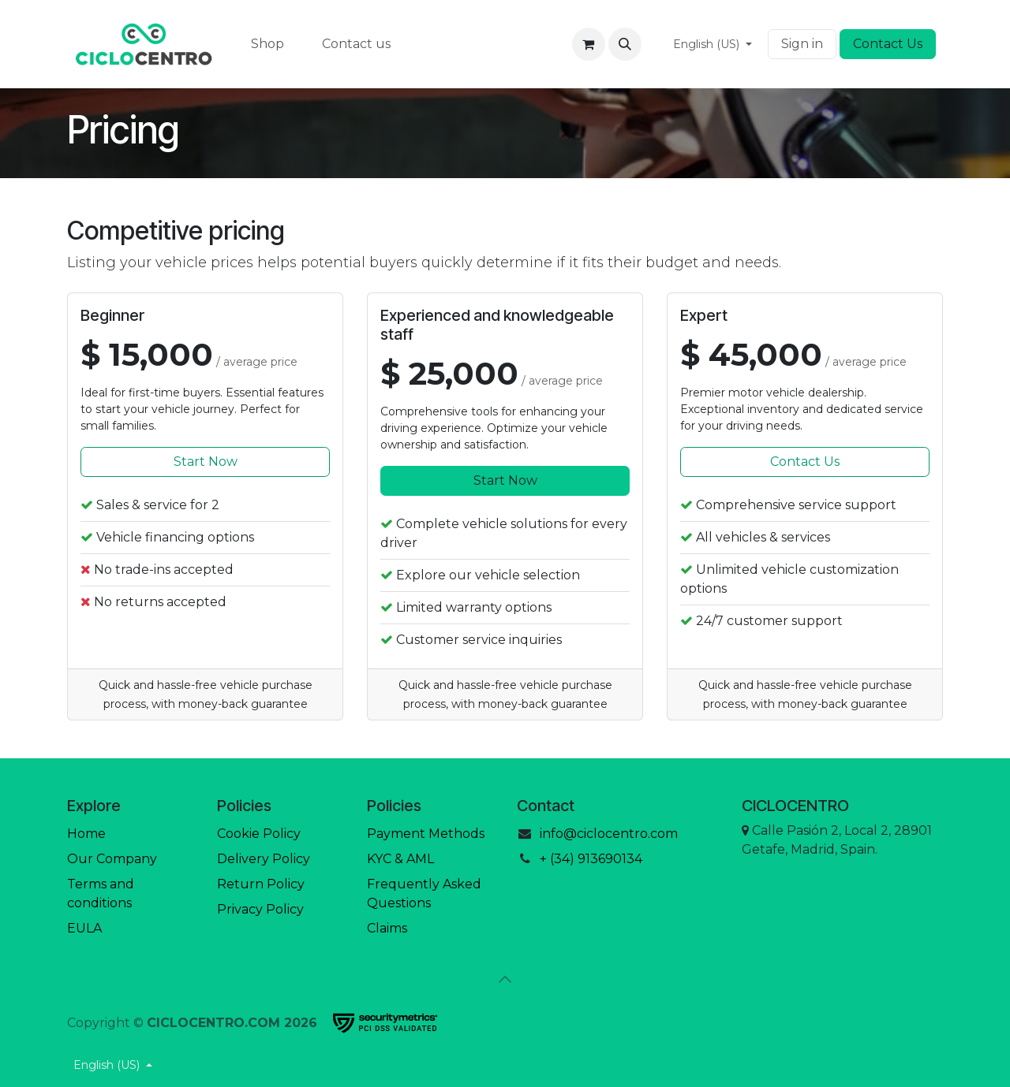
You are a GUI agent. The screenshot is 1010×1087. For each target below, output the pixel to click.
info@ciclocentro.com (609, 833)
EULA (84, 928)
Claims (387, 928)
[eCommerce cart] (588, 44)
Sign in (802, 43)
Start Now (206, 461)
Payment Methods (425, 833)
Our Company (112, 858)
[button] (625, 44)
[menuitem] (267, 44)
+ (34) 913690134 (591, 858)
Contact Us (887, 43)
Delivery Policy (263, 858)
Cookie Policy (259, 833)
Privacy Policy (260, 909)
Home (86, 833)
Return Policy (261, 884)
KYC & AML (400, 858)
